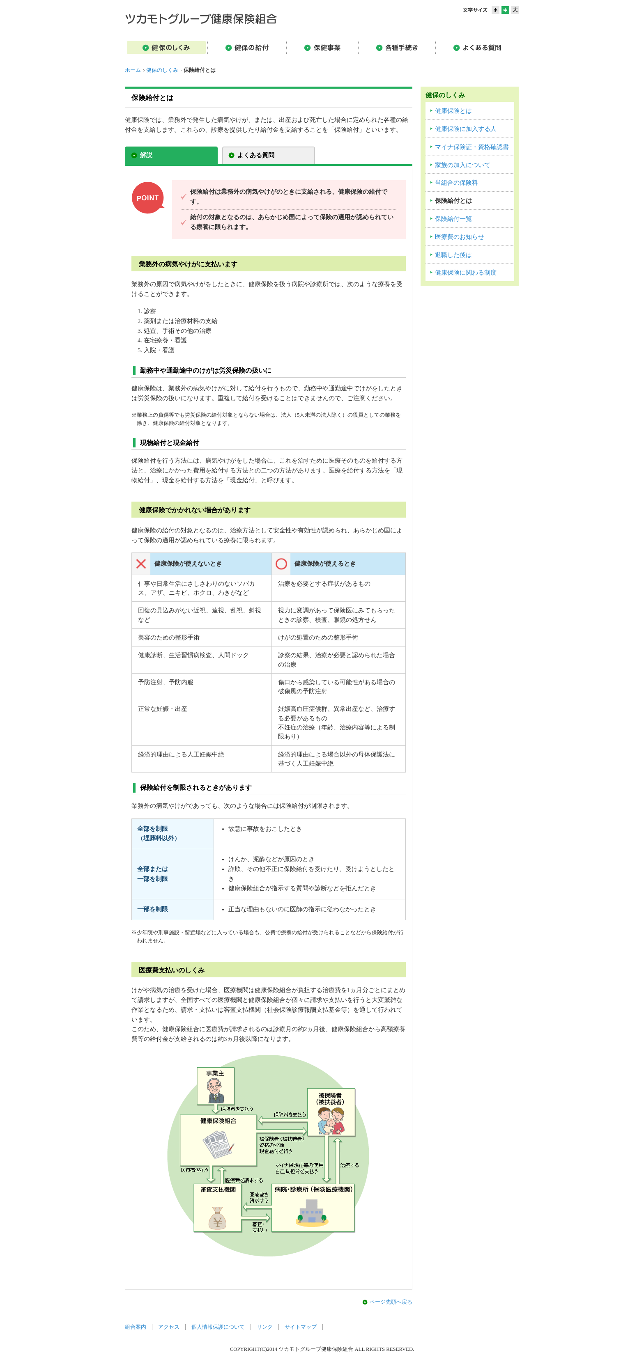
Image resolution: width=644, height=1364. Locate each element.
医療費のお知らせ (459, 237)
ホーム (133, 70)
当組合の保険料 (456, 182)
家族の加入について (462, 165)
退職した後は (453, 255)
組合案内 (135, 1327)
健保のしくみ (162, 70)
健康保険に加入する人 (466, 129)
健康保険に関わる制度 (466, 272)
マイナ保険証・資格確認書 (472, 147)
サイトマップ (301, 1327)
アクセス (168, 1327)
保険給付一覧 (453, 218)
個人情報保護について (218, 1327)
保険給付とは (453, 200)
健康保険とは (453, 111)
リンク (265, 1327)
